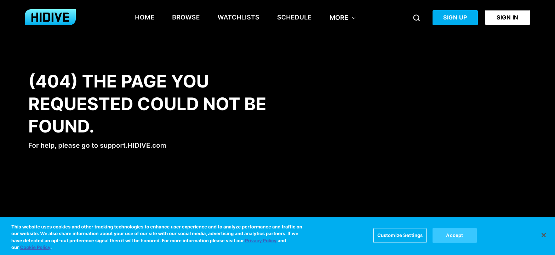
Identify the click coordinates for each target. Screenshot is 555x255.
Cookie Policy (35, 249)
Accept (454, 236)
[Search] (416, 18)
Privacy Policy (260, 242)
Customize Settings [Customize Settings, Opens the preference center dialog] (400, 236)
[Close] (543, 236)
